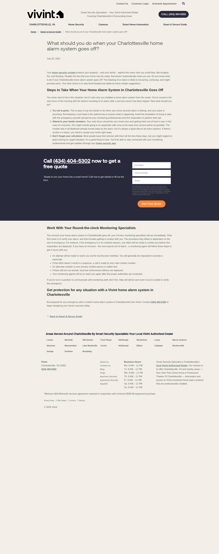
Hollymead (123, 484)
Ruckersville (178, 484)
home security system (63, 139)
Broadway (87, 490)
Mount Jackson (179, 478)
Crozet (104, 484)
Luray (157, 478)
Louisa (50, 478)
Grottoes (69, 490)
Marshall (69, 478)
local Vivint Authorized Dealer (172, 504)
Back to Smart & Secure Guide (64, 383)
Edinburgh (123, 478)
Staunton (51, 484)
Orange (50, 490)
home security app (106, 210)
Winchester (88, 478)
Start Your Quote (151, 271)
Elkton (139, 484)
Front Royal (106, 478)
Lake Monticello (90, 484)
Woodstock (141, 478)
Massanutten (71, 484)
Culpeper (158, 484)
